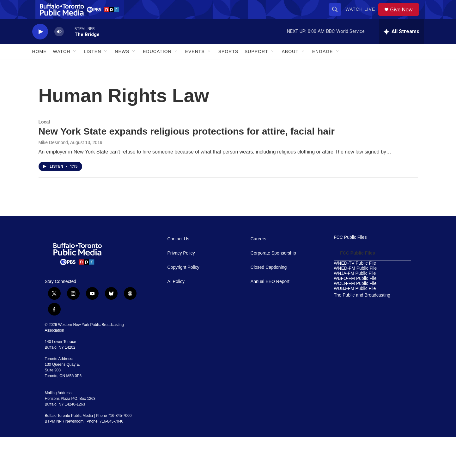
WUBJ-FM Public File (355, 302)
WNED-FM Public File (355, 282)
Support (256, 65)
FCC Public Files (350, 251)
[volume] (59, 46)
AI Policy (176, 295)
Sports (228, 65)
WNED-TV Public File (355, 277)
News (122, 65)
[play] (40, 46)
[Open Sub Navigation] (74, 65)
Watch (61, 65)
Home (39, 65)
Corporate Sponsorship (273, 267)
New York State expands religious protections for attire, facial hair (187, 145)
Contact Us (178, 253)
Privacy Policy (181, 267)
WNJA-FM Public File (355, 287)
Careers (258, 253)
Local (44, 136)
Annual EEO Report (270, 295)
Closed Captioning (269, 281)
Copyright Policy (183, 281)
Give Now (404, 16)
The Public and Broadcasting (362, 309)
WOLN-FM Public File (355, 297)
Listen (92, 65)
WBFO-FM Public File (355, 292)
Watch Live (362, 16)
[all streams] (401, 45)
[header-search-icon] (337, 16)
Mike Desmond (53, 156)
